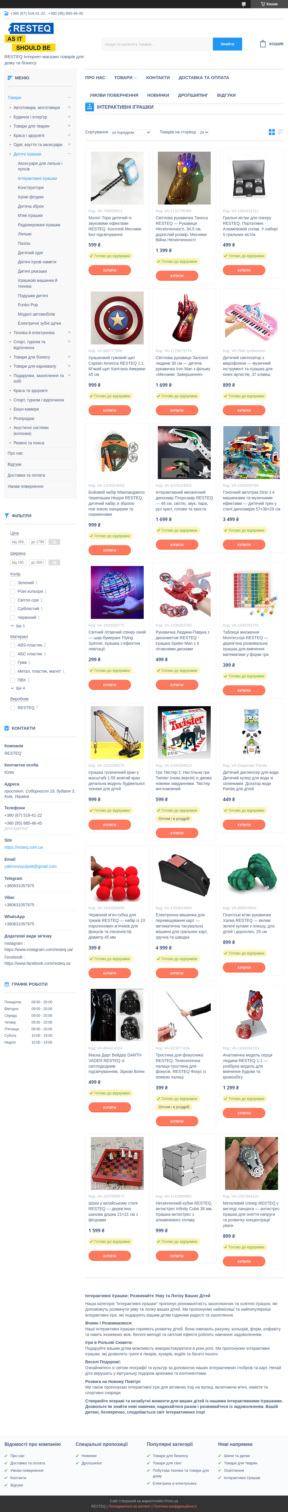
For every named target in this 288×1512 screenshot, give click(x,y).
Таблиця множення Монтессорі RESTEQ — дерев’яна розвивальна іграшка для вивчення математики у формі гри (246, 643)
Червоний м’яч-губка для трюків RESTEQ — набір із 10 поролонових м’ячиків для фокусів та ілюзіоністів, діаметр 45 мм (116, 926)
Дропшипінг (193, 95)
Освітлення (234, 1470)
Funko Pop (28, 304)
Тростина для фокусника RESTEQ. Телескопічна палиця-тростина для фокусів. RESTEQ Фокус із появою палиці (181, 1066)
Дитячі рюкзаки (32, 271)
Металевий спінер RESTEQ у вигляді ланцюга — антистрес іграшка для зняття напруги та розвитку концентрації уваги (251, 1214)
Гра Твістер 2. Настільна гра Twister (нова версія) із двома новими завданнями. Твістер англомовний (184, 780)
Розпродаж (24, 418)
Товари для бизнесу (170, 1456)
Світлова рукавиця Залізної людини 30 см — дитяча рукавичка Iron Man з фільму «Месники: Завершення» (183, 366)
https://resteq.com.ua (23, 847)
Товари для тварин (31, 126)
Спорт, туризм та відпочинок (30, 344)
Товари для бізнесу (32, 357)
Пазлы (24, 243)
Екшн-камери (26, 409)
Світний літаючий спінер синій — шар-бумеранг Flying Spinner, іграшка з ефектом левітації (117, 640)
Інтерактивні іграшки (37, 178)
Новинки (158, 95)
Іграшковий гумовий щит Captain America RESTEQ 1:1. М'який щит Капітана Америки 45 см (116, 366)
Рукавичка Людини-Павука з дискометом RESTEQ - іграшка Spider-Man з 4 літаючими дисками (183, 640)
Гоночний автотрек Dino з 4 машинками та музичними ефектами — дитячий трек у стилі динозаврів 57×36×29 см (251, 500)
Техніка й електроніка (34, 332)
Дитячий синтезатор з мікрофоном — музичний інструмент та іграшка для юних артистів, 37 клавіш (247, 366)
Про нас (15, 453)
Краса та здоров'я (31, 390)
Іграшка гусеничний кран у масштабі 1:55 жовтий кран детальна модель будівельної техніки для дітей (116, 780)
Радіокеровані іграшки (39, 224)
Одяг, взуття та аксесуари (38, 144)
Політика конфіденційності (175, 1506)
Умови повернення (25, 486)
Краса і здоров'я (29, 135)
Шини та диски (237, 1456)
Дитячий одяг (30, 252)
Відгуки (14, 464)
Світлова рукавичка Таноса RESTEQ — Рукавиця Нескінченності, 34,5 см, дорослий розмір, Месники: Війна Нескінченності (182, 228)
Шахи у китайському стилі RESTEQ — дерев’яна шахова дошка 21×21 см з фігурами (113, 1211)
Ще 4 (20, 688)
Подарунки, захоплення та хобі (39, 378)
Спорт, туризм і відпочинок (39, 400)
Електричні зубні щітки (39, 323)
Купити (109, 270)
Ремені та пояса (29, 443)
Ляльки (24, 234)
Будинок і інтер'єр (30, 117)
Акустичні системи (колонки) (31, 430)
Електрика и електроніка (175, 1483)
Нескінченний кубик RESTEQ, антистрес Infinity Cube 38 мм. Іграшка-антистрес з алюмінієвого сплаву (184, 1211)
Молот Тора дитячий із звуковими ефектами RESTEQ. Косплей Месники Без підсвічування (114, 226)
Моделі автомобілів (36, 314)
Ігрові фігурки (30, 197)
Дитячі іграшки (27, 154)
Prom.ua (171, 1501)
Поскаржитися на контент (129, 1506)
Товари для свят (167, 1463)
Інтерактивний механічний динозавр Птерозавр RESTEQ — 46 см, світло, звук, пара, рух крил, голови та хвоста (184, 500)
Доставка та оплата (26, 475)
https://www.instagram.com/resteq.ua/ (38, 949)
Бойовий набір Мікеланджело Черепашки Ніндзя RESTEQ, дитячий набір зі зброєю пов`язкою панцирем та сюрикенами (116, 503)
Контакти (158, 77)
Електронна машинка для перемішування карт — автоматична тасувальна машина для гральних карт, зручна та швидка (182, 926)
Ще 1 (20, 626)
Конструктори (31, 187)
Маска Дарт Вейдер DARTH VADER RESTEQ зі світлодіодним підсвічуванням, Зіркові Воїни (116, 1063)
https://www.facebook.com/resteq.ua (37, 963)
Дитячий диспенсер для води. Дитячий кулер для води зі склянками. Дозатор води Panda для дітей (251, 780)
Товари (14, 97)
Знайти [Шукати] (227, 44)
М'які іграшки (30, 215)
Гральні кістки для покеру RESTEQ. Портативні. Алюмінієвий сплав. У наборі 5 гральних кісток (250, 226)
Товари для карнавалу (35, 366)
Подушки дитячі (33, 295)
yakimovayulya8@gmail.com (30, 866)
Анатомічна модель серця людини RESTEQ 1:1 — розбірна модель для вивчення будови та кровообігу (247, 1066)
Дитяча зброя (31, 206)
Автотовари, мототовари (37, 107)
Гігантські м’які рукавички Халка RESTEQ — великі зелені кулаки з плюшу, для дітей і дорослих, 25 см (248, 923)
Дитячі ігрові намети (37, 261)
